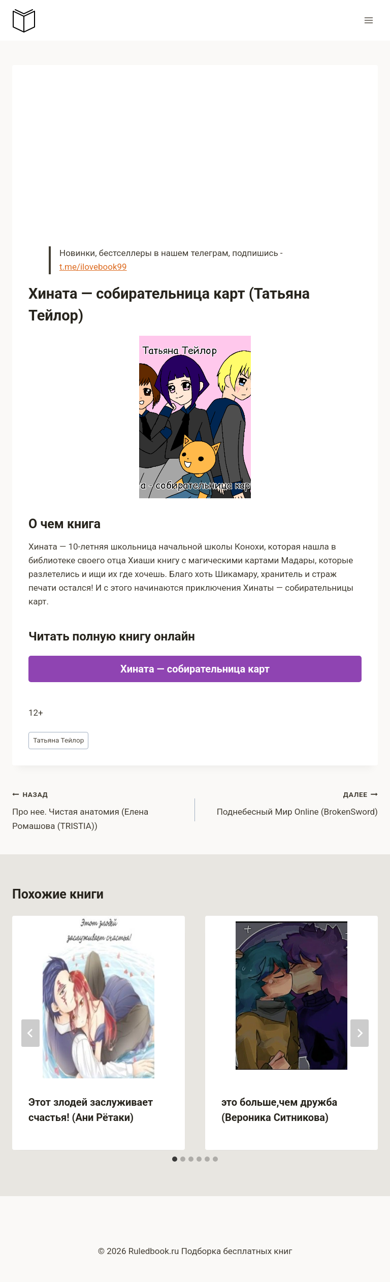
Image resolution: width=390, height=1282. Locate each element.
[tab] (174, 1159)
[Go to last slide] (30, 1033)
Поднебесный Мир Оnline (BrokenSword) (291, 802)
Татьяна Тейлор (58, 740)
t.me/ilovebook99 (93, 267)
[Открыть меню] (368, 20)
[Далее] (359, 1033)
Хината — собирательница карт (195, 669)
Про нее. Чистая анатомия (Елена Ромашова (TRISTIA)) (99, 809)
